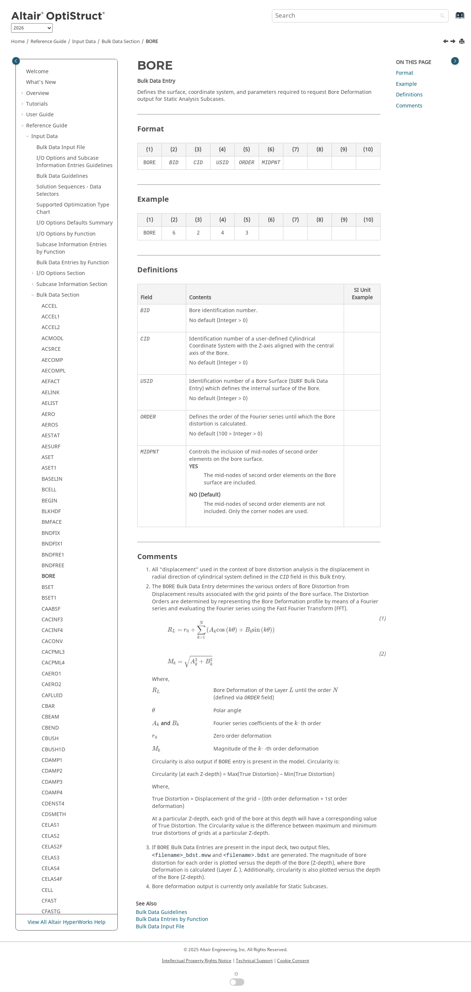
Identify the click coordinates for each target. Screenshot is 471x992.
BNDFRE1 (53, 131)
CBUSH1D (53, 326)
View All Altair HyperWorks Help (67, 922)
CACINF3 (52, 196)
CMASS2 (52, 672)
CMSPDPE (53, 812)
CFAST (49, 477)
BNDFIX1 (52, 120)
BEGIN (49, 77)
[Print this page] (462, 42)
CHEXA (50, 596)
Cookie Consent (293, 960)
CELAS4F (52, 455)
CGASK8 (51, 531)
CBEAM (50, 293)
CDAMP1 (52, 336)
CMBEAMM (55, 715)
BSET (48, 163)
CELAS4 (51, 445)
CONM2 (51, 899)
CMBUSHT (54, 769)
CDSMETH (54, 391)
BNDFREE (53, 142)
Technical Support (254, 960)
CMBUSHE (54, 748)
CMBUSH (52, 726)
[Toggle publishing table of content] (16, 61)
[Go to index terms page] (452, 19)
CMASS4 (52, 694)
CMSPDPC (53, 802)
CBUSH (50, 315)
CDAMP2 (52, 347)
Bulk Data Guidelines (161, 912)
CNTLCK (51, 856)
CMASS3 (52, 683)
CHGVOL (52, 618)
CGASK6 (51, 521)
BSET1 (49, 174)
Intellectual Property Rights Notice (196, 960)
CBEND (50, 304)
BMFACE (52, 98)
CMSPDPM (54, 823)
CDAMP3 (52, 358)
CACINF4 (52, 207)
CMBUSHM (55, 758)
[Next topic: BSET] (454, 42)
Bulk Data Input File (160, 927)
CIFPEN (50, 639)
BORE (152, 41)
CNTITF (50, 845)
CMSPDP (52, 791)
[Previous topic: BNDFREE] (446, 42)
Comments (409, 106)
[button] (39, 66)
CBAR (48, 282)
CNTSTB (51, 867)
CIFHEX (50, 629)
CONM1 (51, 888)
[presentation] (221, 630)
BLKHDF (51, 88)
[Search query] (360, 15)
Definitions (409, 95)
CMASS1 (52, 661)
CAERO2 (51, 261)
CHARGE (52, 575)
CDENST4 (53, 380)
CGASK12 (53, 542)
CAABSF (51, 185)
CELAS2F (52, 423)
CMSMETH (54, 780)
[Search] (440, 16)
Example (406, 84)
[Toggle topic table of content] (455, 61)
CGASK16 (53, 553)
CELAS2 (51, 412)
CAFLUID (52, 272)
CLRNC (50, 650)
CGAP (48, 499)
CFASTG (51, 488)
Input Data (84, 41)
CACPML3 (53, 228)
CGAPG (50, 509)
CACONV (52, 218)
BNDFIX (51, 109)
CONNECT (54, 910)
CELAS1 (51, 401)
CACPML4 (53, 239)
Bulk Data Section (121, 41)
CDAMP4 (52, 369)
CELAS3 (51, 434)
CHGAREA (53, 607)
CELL (47, 466)
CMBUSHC (54, 737)
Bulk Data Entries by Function (172, 919)
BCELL (49, 66)
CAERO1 (51, 250)
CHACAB (52, 564)
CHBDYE (51, 585)
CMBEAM (53, 704)
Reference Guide (48, 41)
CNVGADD (54, 878)
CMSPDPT (53, 834)
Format (404, 73)
